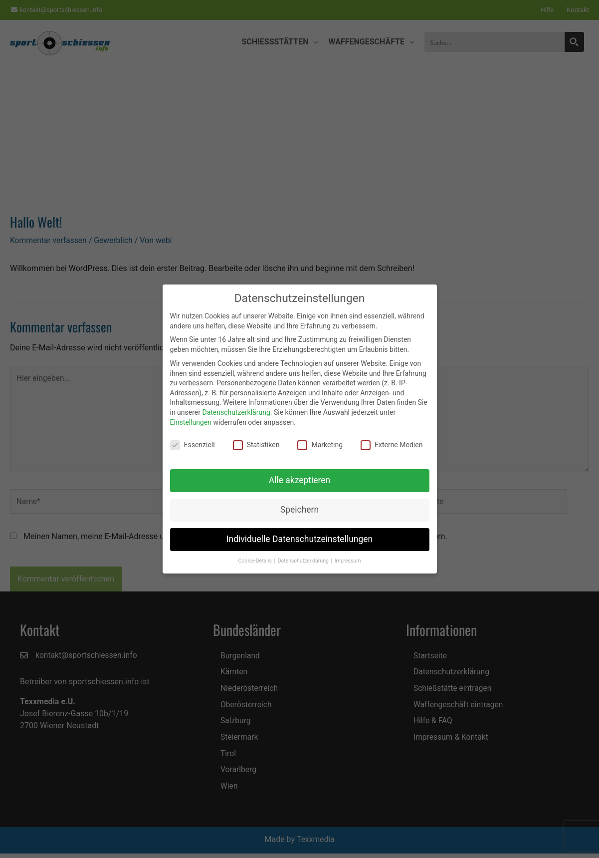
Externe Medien (391, 445)
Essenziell (192, 445)
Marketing (320, 445)
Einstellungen (191, 422)
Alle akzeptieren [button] (300, 480)
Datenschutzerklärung (236, 412)
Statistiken (256, 445)
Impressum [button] (348, 561)
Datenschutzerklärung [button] (304, 561)
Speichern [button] (299, 510)
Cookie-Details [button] (255, 561)
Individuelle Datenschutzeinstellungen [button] (299, 539)
